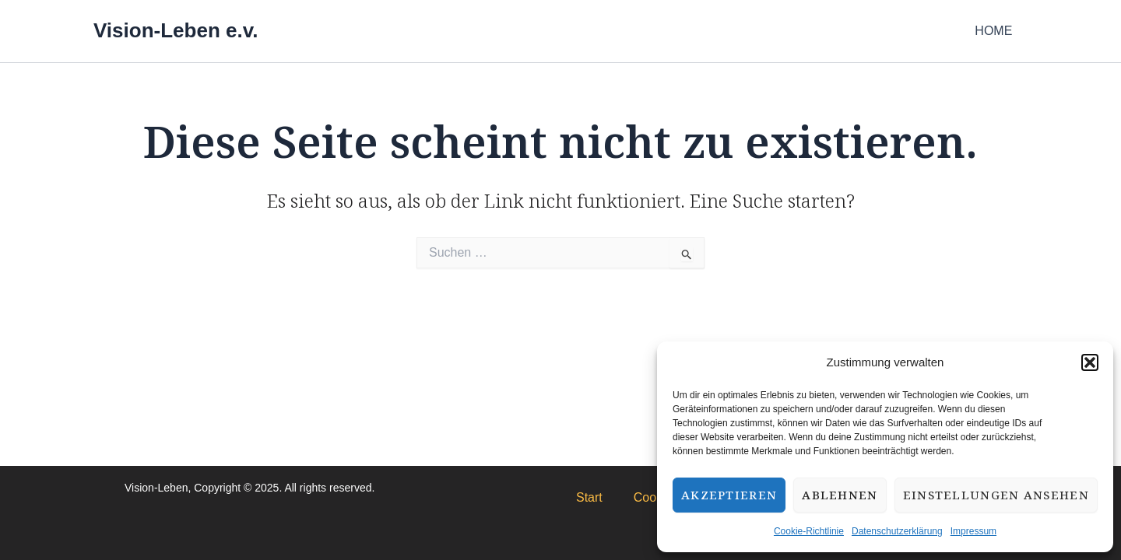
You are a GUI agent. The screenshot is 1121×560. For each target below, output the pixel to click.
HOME (996, 30)
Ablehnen (839, 494)
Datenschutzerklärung (897, 531)
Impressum (973, 531)
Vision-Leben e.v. (175, 30)
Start (589, 497)
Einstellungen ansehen (996, 494)
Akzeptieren (729, 494)
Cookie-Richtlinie (809, 531)
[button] (1090, 362)
